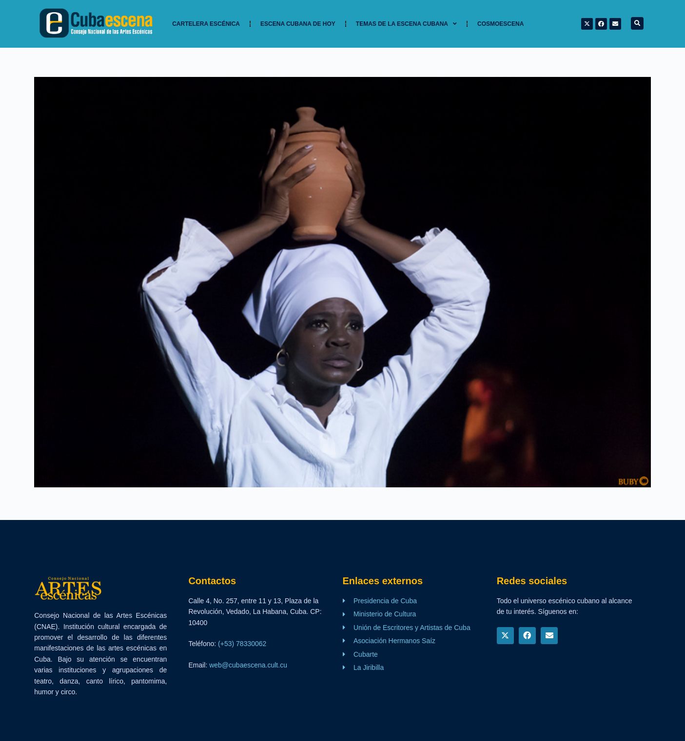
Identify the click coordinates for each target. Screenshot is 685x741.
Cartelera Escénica (206, 23)
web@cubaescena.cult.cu (248, 665)
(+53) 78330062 (242, 644)
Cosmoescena (500, 23)
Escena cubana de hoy (297, 23)
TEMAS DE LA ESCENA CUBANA (406, 24)
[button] (637, 23)
